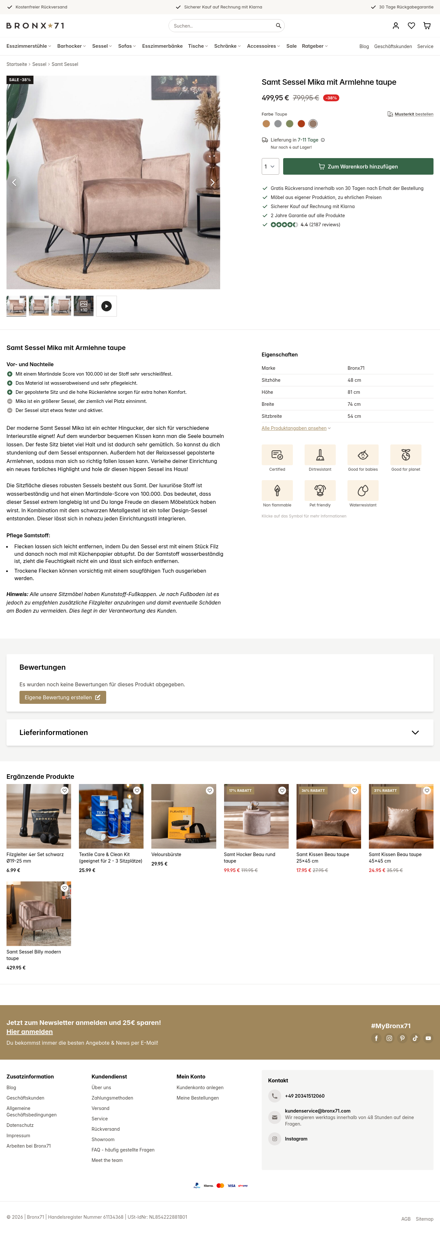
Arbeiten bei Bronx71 (28, 1146)
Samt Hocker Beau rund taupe (249, 858)
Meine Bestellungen (198, 1098)
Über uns (101, 1087)
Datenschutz (20, 1125)
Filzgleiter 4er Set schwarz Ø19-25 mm (35, 858)
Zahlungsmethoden (112, 1098)
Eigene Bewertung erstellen (63, 697)
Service (425, 46)
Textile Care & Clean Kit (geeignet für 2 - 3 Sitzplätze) (110, 858)
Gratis (277, 188)
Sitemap (425, 1219)
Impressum (18, 1136)
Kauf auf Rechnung (310, 206)
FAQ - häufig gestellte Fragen (123, 1150)
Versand (100, 1108)
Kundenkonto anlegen (200, 1087)
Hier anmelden (29, 1032)
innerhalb (324, 188)
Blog (364, 46)
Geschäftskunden (393, 46)
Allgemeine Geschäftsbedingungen (31, 1112)
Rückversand (106, 1129)
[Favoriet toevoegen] (65, 791)
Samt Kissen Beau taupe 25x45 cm (322, 858)
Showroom (103, 1139)
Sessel (39, 64)
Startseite (16, 64)
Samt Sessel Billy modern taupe (33, 955)
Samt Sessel (65, 64)
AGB (406, 1219)
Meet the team (107, 1160)
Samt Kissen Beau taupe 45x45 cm (395, 858)
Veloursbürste (166, 854)
